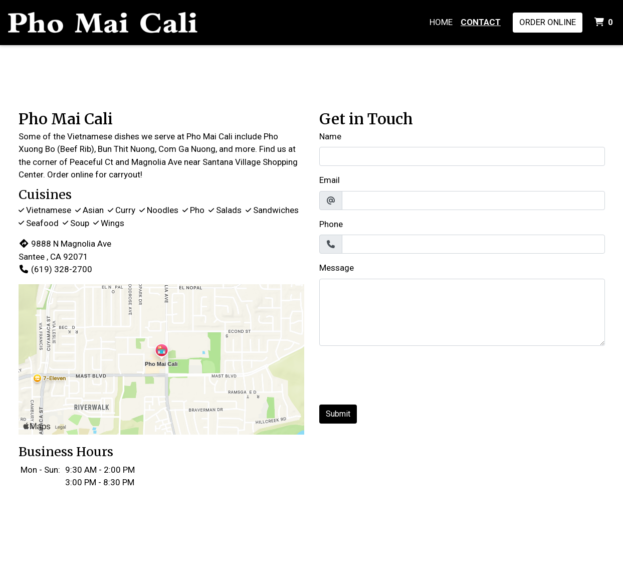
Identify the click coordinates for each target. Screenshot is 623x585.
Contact (481, 22)
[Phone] (473, 244)
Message (336, 268)
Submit (338, 414)
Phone (331, 224)
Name (330, 136)
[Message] (462, 312)
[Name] (462, 156)
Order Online (547, 22)
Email (329, 180)
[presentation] (395, 373)
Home (441, 22)
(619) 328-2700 (55, 269)
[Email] (473, 200)
